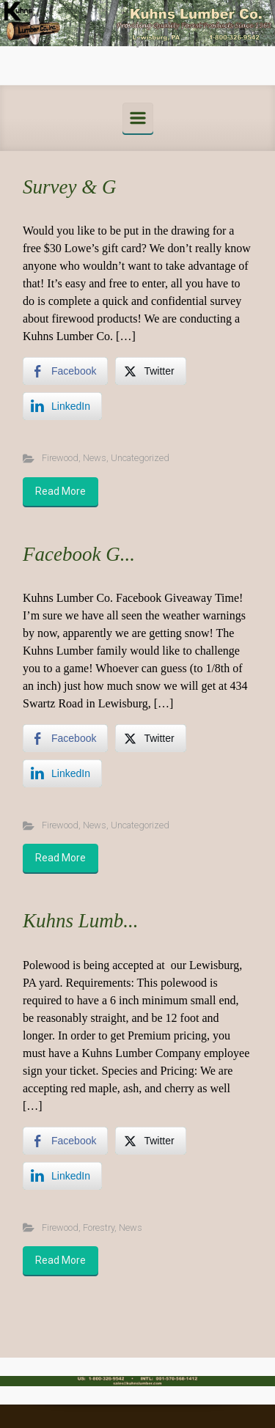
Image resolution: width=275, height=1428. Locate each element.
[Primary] (137, 118)
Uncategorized (140, 457)
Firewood (60, 457)
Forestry (98, 1227)
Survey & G (69, 187)
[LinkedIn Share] (62, 406)
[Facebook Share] (65, 371)
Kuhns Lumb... (81, 921)
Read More (60, 491)
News (94, 457)
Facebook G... (79, 554)
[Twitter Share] (150, 371)
